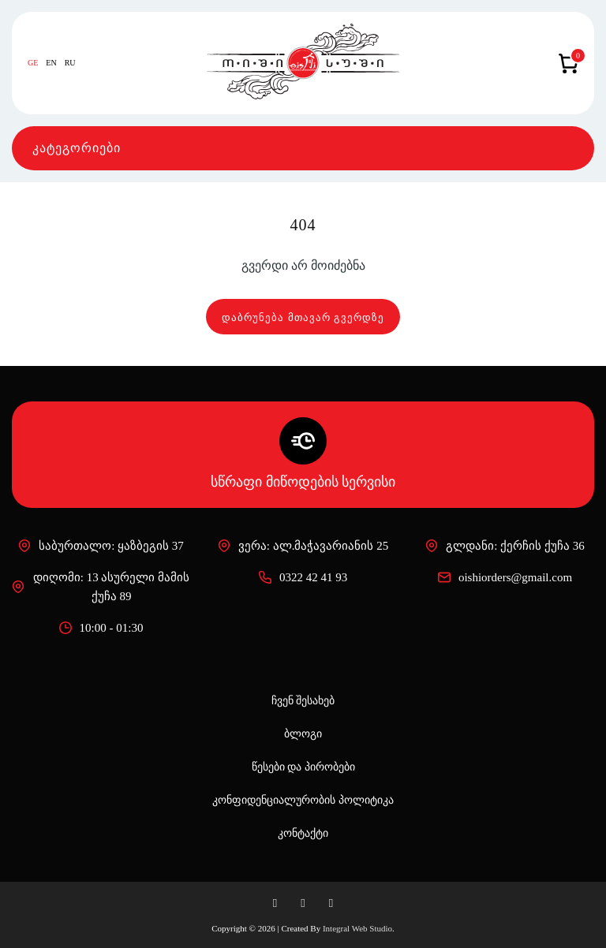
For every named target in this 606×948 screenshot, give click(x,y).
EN (51, 63)
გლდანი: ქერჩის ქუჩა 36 (504, 545)
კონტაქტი (303, 833)
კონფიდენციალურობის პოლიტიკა (303, 800)
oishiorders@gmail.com (505, 577)
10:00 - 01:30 (101, 627)
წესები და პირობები (303, 767)
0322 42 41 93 (303, 577)
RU (70, 63)
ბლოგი (303, 734)
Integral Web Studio (357, 928)
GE (33, 63)
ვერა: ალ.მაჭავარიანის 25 (303, 545)
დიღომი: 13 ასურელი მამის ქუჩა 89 (100, 587)
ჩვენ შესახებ (303, 701)
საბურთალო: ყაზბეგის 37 (101, 545)
